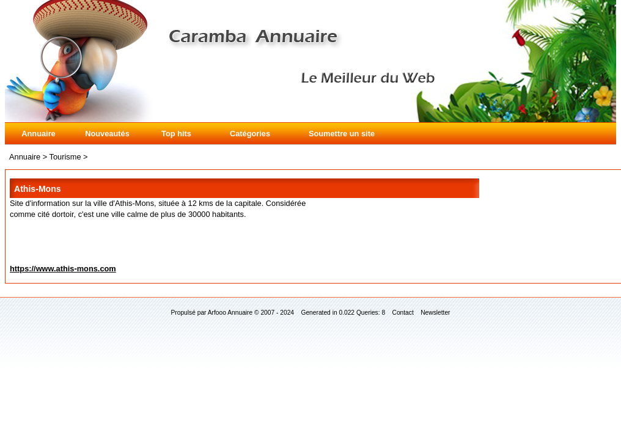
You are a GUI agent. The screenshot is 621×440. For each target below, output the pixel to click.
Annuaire (38, 133)
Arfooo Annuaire (230, 312)
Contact (403, 312)
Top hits (176, 133)
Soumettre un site (342, 133)
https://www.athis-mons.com (63, 268)
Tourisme (65, 156)
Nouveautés (107, 133)
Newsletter (435, 312)
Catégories (250, 133)
